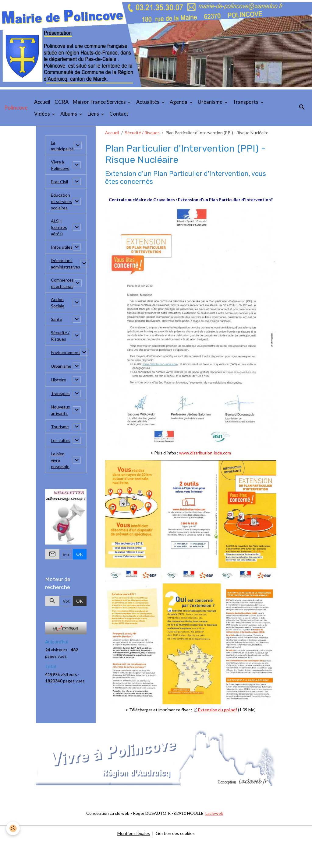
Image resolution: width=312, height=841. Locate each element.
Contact (118, 113)
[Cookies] (13, 828)
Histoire (58, 379)
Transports (246, 102)
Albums (69, 113)
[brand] (16, 108)
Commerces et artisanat (62, 283)
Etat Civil (59, 181)
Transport (60, 393)
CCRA (62, 102)
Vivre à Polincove (60, 165)
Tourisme (60, 426)
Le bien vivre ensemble (60, 460)
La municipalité (62, 145)
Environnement (65, 352)
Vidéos (42, 113)
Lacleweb (214, 813)
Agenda (179, 102)
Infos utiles (62, 247)
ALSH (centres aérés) (59, 227)
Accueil (42, 102)
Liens (93, 113)
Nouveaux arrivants (60, 410)
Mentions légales (133, 833)
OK (79, 554)
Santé (56, 319)
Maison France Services (100, 102)
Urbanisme (210, 102)
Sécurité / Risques (142, 132)
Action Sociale (57, 302)
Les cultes (60, 440)
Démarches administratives (65, 263)
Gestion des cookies (175, 833)
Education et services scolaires (61, 201)
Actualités (148, 102)
